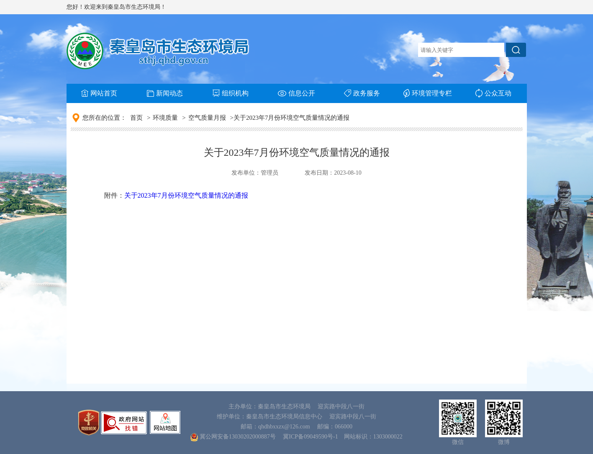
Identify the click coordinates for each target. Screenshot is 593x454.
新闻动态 (165, 93)
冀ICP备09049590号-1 (310, 436)
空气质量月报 (207, 117)
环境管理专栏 (427, 93)
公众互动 (493, 93)
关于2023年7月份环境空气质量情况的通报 (186, 195)
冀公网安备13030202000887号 (238, 436)
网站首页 (99, 93)
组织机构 (231, 93)
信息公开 (296, 93)
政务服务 (362, 93)
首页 (136, 117)
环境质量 (165, 117)
